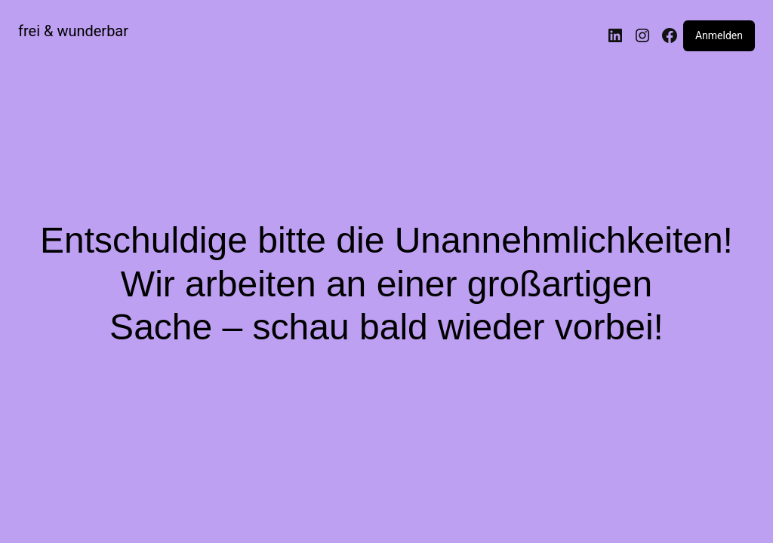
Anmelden (719, 35)
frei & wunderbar (73, 31)
